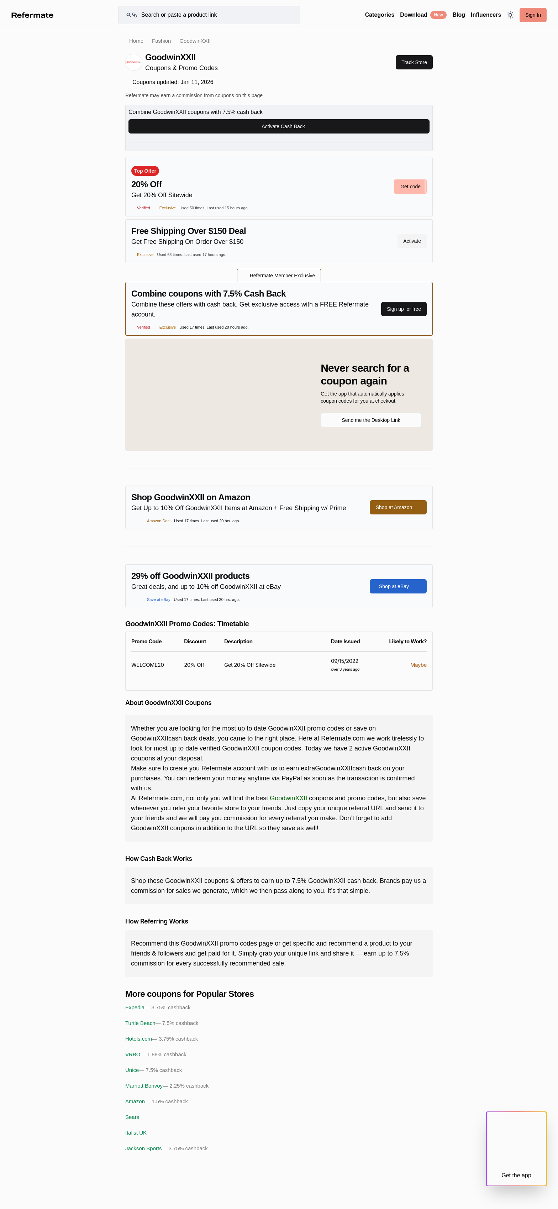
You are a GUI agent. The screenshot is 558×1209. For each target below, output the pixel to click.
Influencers (486, 15)
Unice (153, 1070)
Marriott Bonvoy (167, 1086)
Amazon (156, 1101)
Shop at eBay (398, 586)
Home (136, 41)
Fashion (161, 41)
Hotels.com (161, 1039)
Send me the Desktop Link (371, 420)
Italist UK (136, 1133)
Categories (380, 15)
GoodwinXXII (288, 798)
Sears (132, 1117)
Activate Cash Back (279, 126)
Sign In (533, 15)
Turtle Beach (161, 1023)
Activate (412, 241)
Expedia (157, 1007)
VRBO (155, 1054)
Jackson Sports (166, 1148)
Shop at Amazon (398, 507)
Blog (458, 15)
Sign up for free (404, 309)
